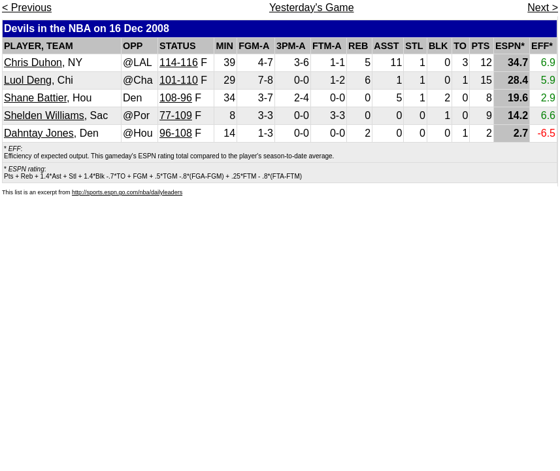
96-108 (175, 133)
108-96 (175, 97)
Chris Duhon (33, 62)
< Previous (27, 7)
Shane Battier (35, 97)
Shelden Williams (44, 115)
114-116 (178, 62)
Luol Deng (28, 80)
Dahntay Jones (39, 133)
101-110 (178, 80)
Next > (542, 7)
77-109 (175, 115)
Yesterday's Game (311, 7)
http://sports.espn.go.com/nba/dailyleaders (127, 192)
